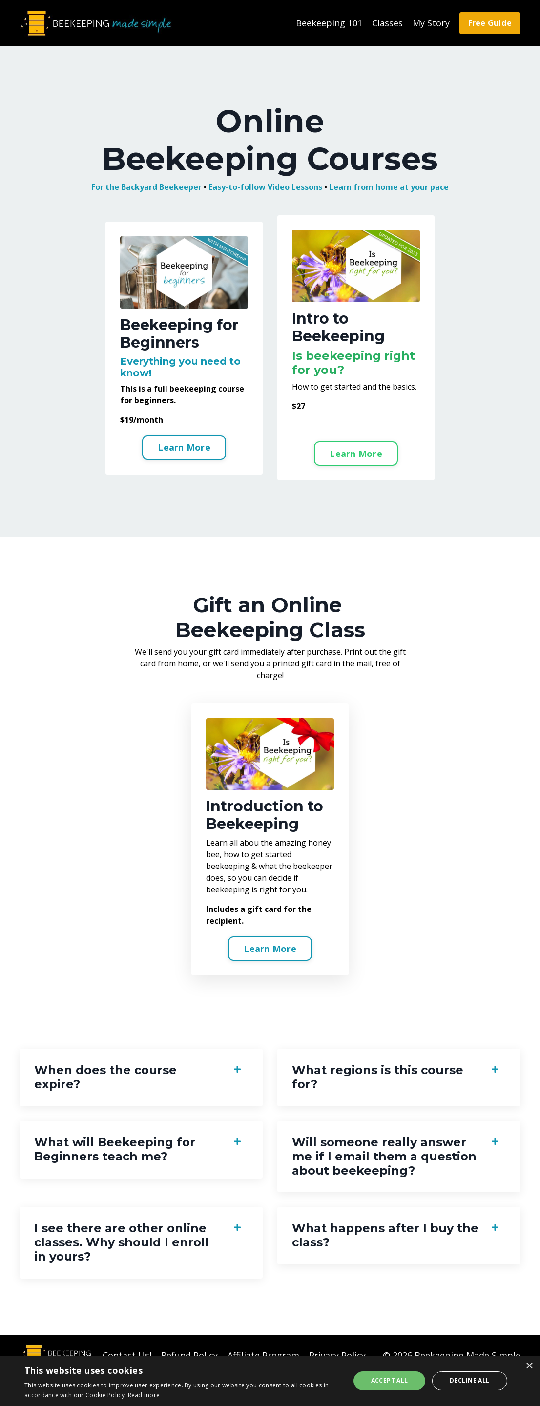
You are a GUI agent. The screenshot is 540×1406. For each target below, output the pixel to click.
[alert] (270, 1381)
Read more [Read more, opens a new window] (144, 1395)
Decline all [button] (469, 1380)
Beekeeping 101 (329, 23)
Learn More (184, 447)
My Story (431, 23)
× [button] (529, 1366)
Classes (387, 23)
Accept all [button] (389, 1380)
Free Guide (490, 23)
